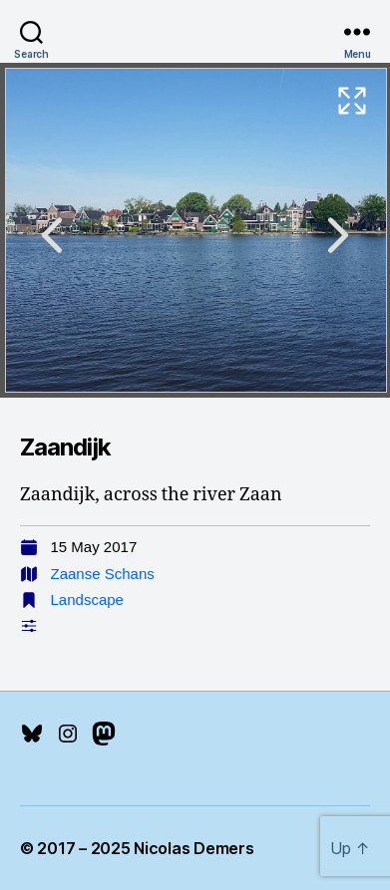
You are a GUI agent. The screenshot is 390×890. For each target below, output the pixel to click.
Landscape (87, 599)
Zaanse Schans (103, 573)
